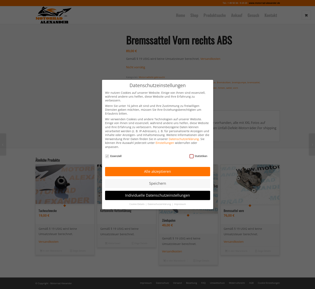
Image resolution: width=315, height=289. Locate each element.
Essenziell (113, 151)
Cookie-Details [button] (137, 199)
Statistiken (199, 151)
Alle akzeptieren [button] (157, 166)
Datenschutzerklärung (184, 134)
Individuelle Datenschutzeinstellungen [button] (157, 190)
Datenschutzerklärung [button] (160, 199)
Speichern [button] (157, 178)
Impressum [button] (180, 199)
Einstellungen (165, 138)
